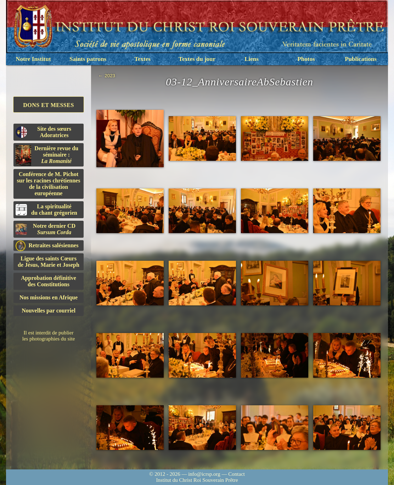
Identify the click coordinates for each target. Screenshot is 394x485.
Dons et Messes (48, 105)
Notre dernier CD (45, 229)
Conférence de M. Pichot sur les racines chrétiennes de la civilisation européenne (48, 183)
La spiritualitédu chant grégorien (46, 209)
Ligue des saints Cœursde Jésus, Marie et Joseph (48, 261)
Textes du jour (197, 59)
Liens (251, 59)
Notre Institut (33, 59)
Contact (236, 474)
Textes (142, 59)
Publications (361, 59)
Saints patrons (87, 59)
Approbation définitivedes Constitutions (48, 281)
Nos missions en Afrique (48, 297)
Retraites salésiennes (47, 246)
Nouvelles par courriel (48, 311)
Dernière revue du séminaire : (47, 155)
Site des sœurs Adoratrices (43, 132)
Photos (306, 59)
